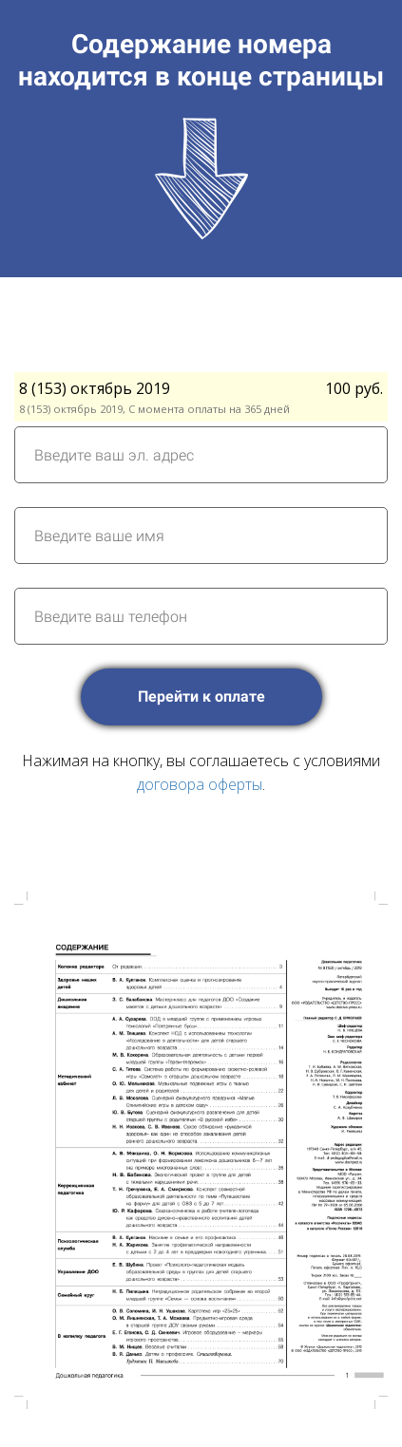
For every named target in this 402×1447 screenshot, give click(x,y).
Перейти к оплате (201, 696)
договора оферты (199, 784)
